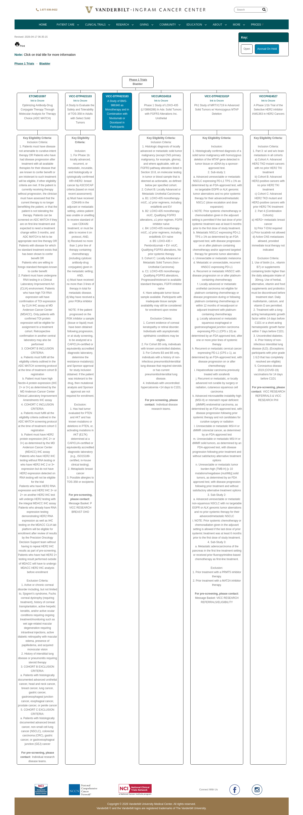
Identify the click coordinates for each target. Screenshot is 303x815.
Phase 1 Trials (24, 63)
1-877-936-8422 (46, 10)
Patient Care (65, 24)
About (217, 24)
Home (43, 24)
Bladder (44, 63)
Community (167, 24)
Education (194, 24)
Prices (257, 24)
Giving (144, 24)
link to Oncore (37, 100)
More (236, 24)
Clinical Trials (95, 24)
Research (122, 24)
